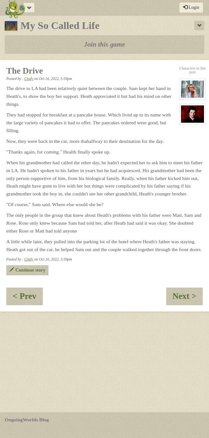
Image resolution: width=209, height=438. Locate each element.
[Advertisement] (104, 362)
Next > (187, 298)
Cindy (28, 78)
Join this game (104, 44)
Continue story (27, 269)
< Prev (28, 298)
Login (191, 7)
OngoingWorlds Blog (27, 419)
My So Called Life (52, 25)
